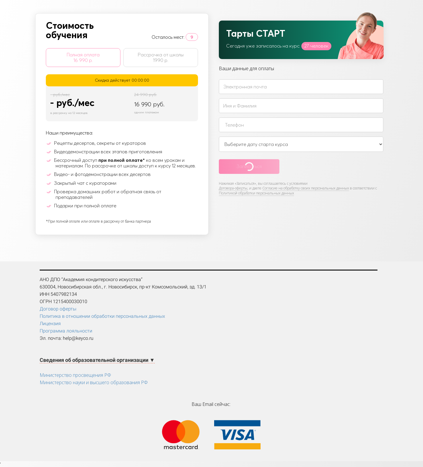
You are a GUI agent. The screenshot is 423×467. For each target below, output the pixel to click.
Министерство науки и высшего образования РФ (94, 382)
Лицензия (50, 323)
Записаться (249, 166)
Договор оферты (58, 309)
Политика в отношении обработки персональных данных (102, 316)
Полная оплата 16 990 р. (83, 57)
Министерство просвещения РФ (75, 375)
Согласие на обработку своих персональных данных (305, 188)
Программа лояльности (66, 331)
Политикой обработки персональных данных (256, 193)
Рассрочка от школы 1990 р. (161, 57)
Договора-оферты (233, 188)
